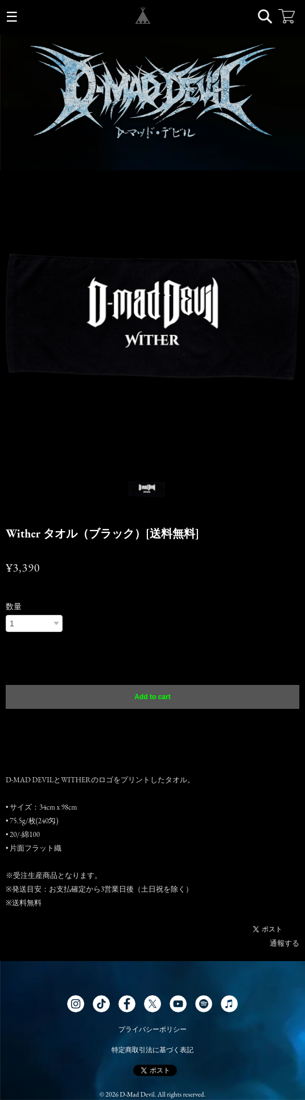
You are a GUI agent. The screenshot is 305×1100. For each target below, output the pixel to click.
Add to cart (152, 697)
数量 (14, 606)
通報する (284, 943)
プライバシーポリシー (152, 1029)
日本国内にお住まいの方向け (152, 724)
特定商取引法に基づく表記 (152, 1049)
